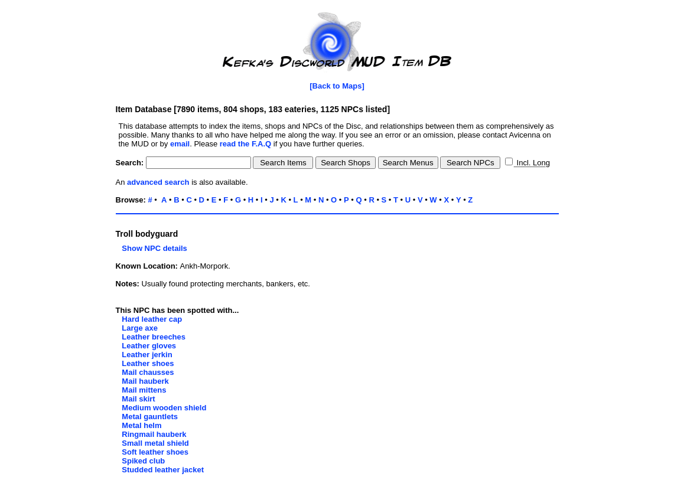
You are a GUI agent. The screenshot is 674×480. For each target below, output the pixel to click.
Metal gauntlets (150, 416)
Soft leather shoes (155, 452)
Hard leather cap (152, 319)
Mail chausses (148, 372)
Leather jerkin (147, 354)
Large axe (140, 328)
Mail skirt (138, 398)
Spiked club (143, 460)
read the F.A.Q (245, 143)
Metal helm (141, 425)
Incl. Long (532, 162)
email (180, 143)
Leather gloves (149, 345)
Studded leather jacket (163, 469)
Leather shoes (148, 363)
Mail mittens (144, 390)
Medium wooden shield (164, 407)
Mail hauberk (145, 381)
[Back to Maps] (337, 85)
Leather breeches (153, 336)
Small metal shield (155, 443)
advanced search (158, 182)
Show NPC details (151, 248)
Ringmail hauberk (154, 434)
